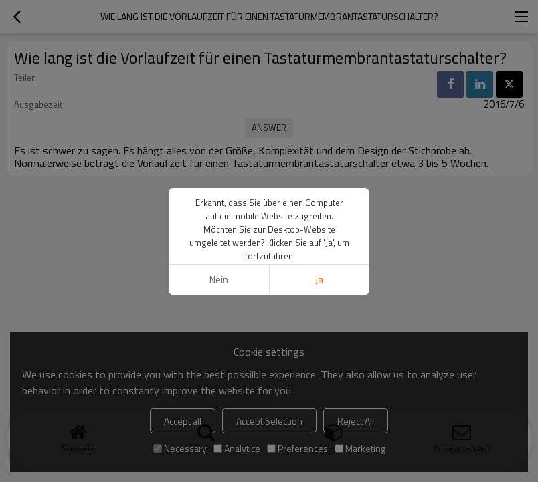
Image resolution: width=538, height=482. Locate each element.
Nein (218, 279)
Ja (319, 279)
